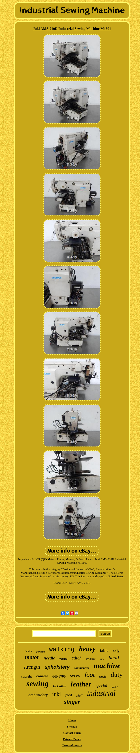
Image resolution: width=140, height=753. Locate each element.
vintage (63, 658)
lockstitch (59, 686)
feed (68, 695)
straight (26, 676)
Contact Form (72, 732)
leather (81, 684)
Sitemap (72, 726)
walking (61, 649)
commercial (81, 668)
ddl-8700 (59, 676)
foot (90, 674)
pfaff (79, 695)
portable (40, 651)
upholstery (57, 667)
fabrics (28, 651)
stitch (76, 657)
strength (31, 667)
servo (75, 675)
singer (72, 701)
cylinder (91, 658)
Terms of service (72, 745)
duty (117, 674)
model (114, 687)
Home (72, 720)
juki (56, 694)
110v (102, 659)
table (104, 650)
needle (49, 658)
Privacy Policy (72, 739)
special (101, 686)
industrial (101, 693)
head (114, 657)
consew (42, 676)
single (102, 676)
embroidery (38, 695)
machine (107, 665)
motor (32, 657)
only (116, 651)
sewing (38, 683)
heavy (87, 649)
